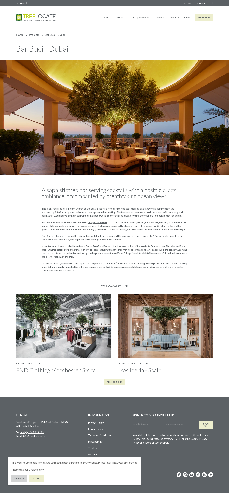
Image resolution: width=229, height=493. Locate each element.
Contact (188, 3)
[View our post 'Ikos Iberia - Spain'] (165, 333)
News (187, 17)
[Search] (212, 3)
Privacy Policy (96, 422)
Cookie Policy (95, 428)
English (21, 3)
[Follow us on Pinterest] (210, 474)
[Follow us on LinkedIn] (204, 474)
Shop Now (204, 17)
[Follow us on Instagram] (185, 474)
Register (201, 3)
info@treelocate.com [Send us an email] (34, 435)
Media (173, 17)
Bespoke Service (142, 17)
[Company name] (181, 424)
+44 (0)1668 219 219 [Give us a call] (32, 432)
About (105, 17)
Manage (19, 478)
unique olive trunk (97, 222)
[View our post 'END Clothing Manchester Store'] (63, 333)
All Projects (114, 382)
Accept (36, 478)
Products (121, 17)
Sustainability (95, 441)
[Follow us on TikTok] (198, 474)
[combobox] (22, 3)
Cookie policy (36, 469)
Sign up (206, 424)
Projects (160, 17)
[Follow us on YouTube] (191, 474)
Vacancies (93, 454)
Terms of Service (153, 442)
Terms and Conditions (100, 435)
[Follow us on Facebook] (179, 474)
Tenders (92, 447)
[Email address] (148, 424)
